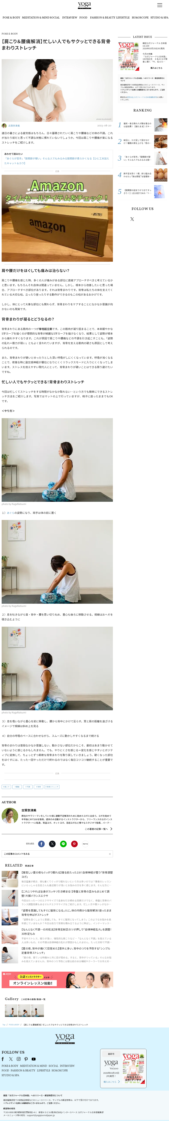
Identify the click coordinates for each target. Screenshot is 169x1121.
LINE (63, 844)
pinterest (152, 219)
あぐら (11, 513)
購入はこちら (156, 67)
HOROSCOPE (140, 18)
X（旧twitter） (52, 844)
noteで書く (85, 844)
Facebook (41, 844)
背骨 (39, 786)
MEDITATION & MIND (35, 18)
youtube (75, 1044)
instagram (142, 219)
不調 (28, 786)
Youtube (161, 219)
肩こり (6, 786)
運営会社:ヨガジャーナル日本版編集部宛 (142, 97)
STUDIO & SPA (159, 18)
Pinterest (74, 844)
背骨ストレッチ (52, 786)
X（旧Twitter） (53, 1044)
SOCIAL (55, 18)
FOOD (83, 18)
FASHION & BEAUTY (102, 18)
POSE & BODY (11, 18)
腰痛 (17, 786)
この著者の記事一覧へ (96, 829)
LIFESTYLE (123, 18)
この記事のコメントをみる (17, 853)
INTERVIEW (69, 18)
